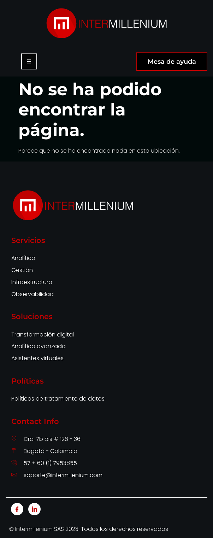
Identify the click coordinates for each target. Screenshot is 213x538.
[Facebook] (17, 509)
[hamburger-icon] (29, 61)
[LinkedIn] (34, 509)
